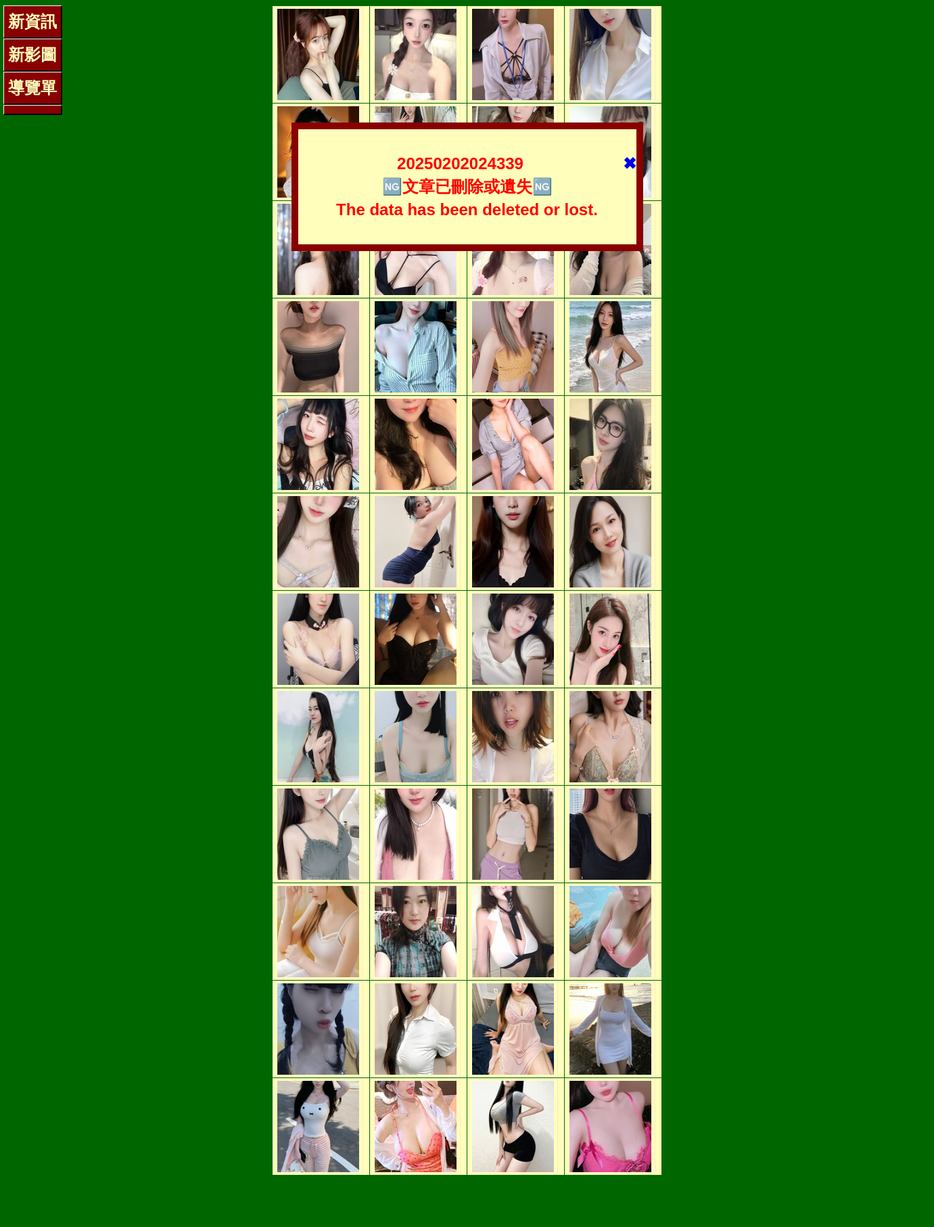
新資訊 (32, 21)
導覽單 (32, 88)
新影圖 (32, 54)
